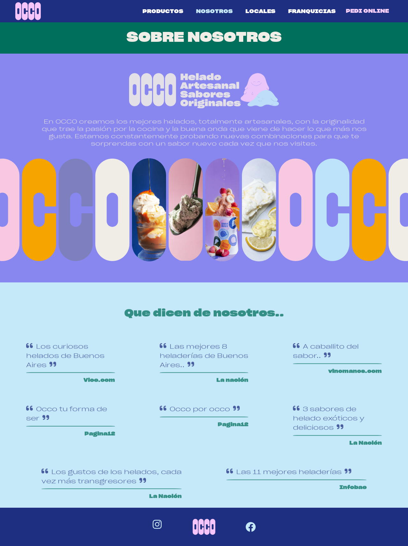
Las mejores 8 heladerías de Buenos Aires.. (204, 374)
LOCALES (260, 11)
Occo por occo (200, 428)
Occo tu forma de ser (66, 432)
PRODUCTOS (162, 11)
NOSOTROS (214, 11)
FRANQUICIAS (312, 11)
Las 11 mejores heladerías (289, 490)
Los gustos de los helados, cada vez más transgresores (111, 495)
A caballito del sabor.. (326, 369)
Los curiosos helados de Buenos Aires (65, 374)
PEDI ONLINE (367, 11)
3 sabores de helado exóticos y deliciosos (328, 437)
